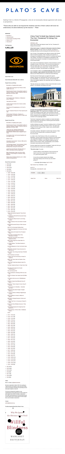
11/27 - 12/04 (10, 179)
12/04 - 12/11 (10, 177)
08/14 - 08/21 (10, 206)
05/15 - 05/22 (10, 330)
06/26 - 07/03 (10, 320)
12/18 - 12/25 (10, 174)
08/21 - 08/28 (10, 204)
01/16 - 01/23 (10, 360)
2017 (8, 373)
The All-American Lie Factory (13, 254)
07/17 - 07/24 (10, 314)
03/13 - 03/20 (10, 346)
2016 (8, 375)
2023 (8, 169)
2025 (8, 165)
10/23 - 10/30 (10, 188)
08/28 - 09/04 (10, 202)
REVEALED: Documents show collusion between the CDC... (16, 238)
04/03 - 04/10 (10, 341)
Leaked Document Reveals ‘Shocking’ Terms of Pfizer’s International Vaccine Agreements (15, 149)
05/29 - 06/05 (10, 327)
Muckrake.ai (8, 35)
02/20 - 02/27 (10, 351)
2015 (8, 377)
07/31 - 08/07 (10, 209)
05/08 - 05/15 (10, 332)
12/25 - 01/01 (10, 172)
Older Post (58, 178)
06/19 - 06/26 (10, 321)
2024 (8, 167)
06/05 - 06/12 (10, 325)
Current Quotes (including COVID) (13, 38)
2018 (8, 371)
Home (46, 178)
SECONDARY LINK (41, 169)
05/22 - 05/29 (10, 329)
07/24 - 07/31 (10, 211)
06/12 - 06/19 (10, 323)
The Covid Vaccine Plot (12, 270)
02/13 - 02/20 (10, 353)
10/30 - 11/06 (10, 186)
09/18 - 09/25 (10, 197)
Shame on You (9, 40)
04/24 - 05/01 (10, 336)
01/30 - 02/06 (10, 357)
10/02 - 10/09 (10, 193)
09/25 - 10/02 (10, 195)
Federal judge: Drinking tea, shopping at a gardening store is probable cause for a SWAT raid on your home (16, 115)
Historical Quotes (9, 37)
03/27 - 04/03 (10, 343)
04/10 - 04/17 (10, 339)
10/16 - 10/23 (10, 190)
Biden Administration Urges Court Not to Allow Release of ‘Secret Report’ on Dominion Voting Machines (15, 153)
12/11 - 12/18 (10, 176)
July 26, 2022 (49, 162)
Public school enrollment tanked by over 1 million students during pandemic (16, 157)
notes (42, 65)
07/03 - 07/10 (10, 318)
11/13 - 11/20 (10, 183)
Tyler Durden (33, 164)
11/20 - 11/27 (10, 181)
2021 (8, 366)
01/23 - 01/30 (10, 359)
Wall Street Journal (55, 51)
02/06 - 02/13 (10, 355)
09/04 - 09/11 (10, 200)
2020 (8, 368)
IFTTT (33, 167)
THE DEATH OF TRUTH (11, 101)
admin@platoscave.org (10, 403)
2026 (8, 164)
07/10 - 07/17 (10, 316)
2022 (8, 171)
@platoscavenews (16, 382)
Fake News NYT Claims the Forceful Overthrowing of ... (15, 269)
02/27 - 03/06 (10, 350)
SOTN (9, 312)
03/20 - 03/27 (10, 344)
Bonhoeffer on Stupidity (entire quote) (13, 85)
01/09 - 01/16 (10, 362)
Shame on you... (9, 95)
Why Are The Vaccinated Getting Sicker (15, 227)
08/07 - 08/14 (10, 207)
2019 (8, 370)
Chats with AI (9, 41)
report (49, 85)
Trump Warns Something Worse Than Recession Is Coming (15, 235)
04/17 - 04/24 (10, 337)
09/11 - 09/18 (10, 199)
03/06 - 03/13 (10, 348)
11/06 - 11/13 (10, 185)
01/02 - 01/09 (10, 364)
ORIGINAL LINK (34, 43)
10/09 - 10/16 (10, 192)
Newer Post (33, 178)
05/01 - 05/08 (10, 334)
